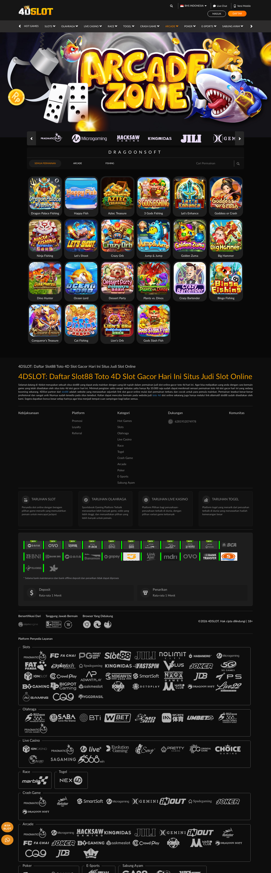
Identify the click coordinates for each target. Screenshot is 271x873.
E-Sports (209, 26)
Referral (77, 433)
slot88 (65, 392)
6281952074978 (182, 421)
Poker (190, 26)
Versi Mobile (242, 5)
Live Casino (93, 26)
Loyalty (76, 427)
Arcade (171, 26)
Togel (128, 26)
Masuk (216, 14)
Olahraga (69, 26)
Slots (50, 26)
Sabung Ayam (232, 26)
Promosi (77, 421)
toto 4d (157, 395)
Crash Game (149, 26)
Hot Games (31, 26)
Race (112, 26)
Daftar (237, 13)
